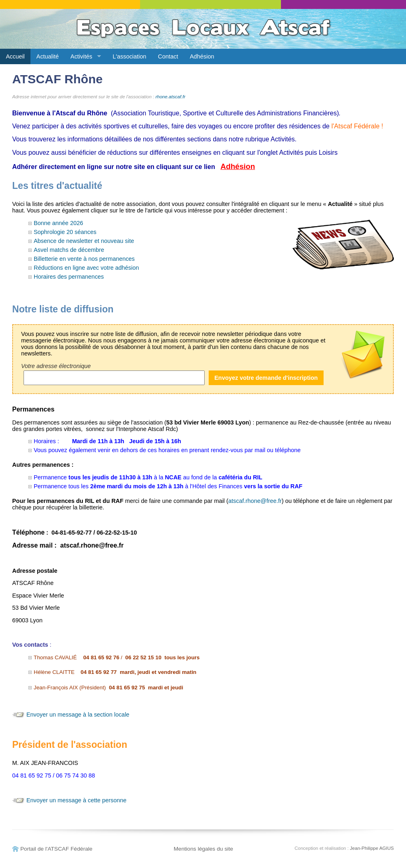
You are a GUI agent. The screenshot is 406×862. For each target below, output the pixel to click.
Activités (82, 56)
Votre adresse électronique (56, 366)
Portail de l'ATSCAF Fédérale (56, 849)
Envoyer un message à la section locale (78, 714)
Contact (168, 56)
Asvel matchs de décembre (69, 250)
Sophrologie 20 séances (65, 232)
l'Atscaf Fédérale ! (357, 126)
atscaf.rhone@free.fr (254, 501)
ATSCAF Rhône (57, 79)
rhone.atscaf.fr (170, 96)
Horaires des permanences (69, 276)
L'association (130, 56)
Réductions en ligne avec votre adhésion (86, 267)
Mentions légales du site (203, 849)
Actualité (48, 56)
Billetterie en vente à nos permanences (84, 259)
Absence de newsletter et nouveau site (84, 241)
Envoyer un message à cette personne (76, 800)
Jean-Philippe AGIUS (372, 848)
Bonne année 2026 (58, 223)
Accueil (15, 56)
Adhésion (202, 56)
